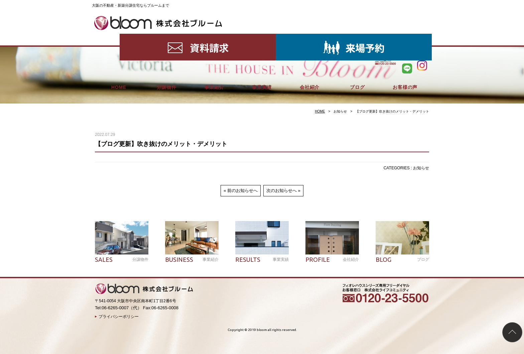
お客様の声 (405, 36)
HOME (118, 36)
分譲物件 (166, 36)
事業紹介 (214, 36)
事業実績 (262, 36)
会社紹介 (309, 36)
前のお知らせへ (242, 190)
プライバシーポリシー (119, 316)
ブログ (357, 36)
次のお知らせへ (281, 190)
